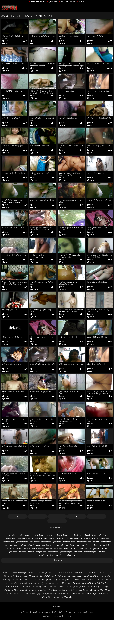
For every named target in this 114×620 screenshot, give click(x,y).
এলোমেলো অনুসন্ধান (11, 545)
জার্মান (66, 548)
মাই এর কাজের (24, 535)
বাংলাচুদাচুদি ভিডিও (25, 583)
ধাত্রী (86, 548)
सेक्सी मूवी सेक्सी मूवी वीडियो (77, 587)
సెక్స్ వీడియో (63, 590)
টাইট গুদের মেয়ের (62, 538)
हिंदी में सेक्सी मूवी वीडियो (61, 587)
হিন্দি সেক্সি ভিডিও (88, 580)
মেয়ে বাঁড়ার (22, 552)
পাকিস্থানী (23, 545)
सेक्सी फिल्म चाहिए (67, 597)
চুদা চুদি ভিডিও (106, 576)
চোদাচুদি (44, 573)
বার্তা (89, 542)
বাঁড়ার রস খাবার (46, 542)
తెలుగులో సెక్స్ (42, 590)
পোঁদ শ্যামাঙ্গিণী (81, 542)
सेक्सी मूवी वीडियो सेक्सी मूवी (48, 576)
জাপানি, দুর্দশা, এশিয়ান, (68, 1)
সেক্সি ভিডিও (73, 590)
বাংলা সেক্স (26, 548)
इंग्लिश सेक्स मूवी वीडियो (11, 590)
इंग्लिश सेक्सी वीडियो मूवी (89, 594)
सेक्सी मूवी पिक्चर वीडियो (31, 576)
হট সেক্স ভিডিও (47, 597)
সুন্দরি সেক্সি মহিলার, (75, 535)
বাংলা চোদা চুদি (37, 587)
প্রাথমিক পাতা (57, 607)
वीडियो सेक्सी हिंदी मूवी (19, 573)
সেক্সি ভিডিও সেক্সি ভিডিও (57, 528)
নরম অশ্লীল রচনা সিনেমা (39, 538)
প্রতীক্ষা (19, 548)
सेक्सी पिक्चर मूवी (75, 594)
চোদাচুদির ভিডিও (11, 583)
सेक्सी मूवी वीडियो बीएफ (101, 583)
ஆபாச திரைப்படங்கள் (28, 580)
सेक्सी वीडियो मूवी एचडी (44, 580)
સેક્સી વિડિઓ (61, 583)
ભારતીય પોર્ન (7, 573)
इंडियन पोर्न (19, 576)
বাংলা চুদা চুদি (6, 580)
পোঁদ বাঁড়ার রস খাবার (72, 545)
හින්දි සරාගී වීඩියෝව (66, 573)
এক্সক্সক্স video (76, 576)
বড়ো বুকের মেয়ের (41, 552)
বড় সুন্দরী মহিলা (13, 535)
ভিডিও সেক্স (107, 573)
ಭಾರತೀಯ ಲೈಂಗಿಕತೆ (40, 583)
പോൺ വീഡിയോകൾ (28, 590)
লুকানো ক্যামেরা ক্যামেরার (91, 538)
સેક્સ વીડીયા (53, 590)
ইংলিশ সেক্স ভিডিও (95, 573)
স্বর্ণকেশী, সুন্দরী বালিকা (46, 555)
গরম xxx (52, 583)
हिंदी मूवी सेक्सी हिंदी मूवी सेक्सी (61, 580)
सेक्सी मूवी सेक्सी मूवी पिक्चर (91, 576)
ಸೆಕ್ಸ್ (69, 583)
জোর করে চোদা (29, 594)
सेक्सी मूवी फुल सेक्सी (64, 576)
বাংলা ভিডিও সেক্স (34, 573)
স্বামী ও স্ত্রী (31, 545)
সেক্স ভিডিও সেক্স (63, 594)
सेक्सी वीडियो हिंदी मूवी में (94, 587)
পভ (106, 548)
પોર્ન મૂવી (57, 597)
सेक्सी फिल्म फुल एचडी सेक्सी (87, 590)
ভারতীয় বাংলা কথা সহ (38, 1)
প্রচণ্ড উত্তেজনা (34, 542)
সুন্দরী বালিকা (53, 1)
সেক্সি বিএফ (53, 573)
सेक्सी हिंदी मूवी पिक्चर (104, 590)
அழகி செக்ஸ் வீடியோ (14, 594)
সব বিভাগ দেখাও (57, 560)
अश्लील (15, 580)
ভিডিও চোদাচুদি (9, 576)
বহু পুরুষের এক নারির (96, 548)
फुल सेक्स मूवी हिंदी (87, 583)
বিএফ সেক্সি (48, 587)
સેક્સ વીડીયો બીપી (12, 587)
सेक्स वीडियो (76, 583)
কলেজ (38, 545)
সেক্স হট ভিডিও (103, 594)
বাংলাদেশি (49, 548)
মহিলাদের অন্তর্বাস (8, 542)
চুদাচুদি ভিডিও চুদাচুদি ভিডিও (46, 594)
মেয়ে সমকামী (11, 548)
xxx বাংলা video (81, 573)
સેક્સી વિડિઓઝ (25, 587)
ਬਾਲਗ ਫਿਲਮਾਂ (76, 580)
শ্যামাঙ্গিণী (82, 1)
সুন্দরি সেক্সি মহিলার (37, 535)
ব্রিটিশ (82, 548)
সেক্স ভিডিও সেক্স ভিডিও (103, 580)
